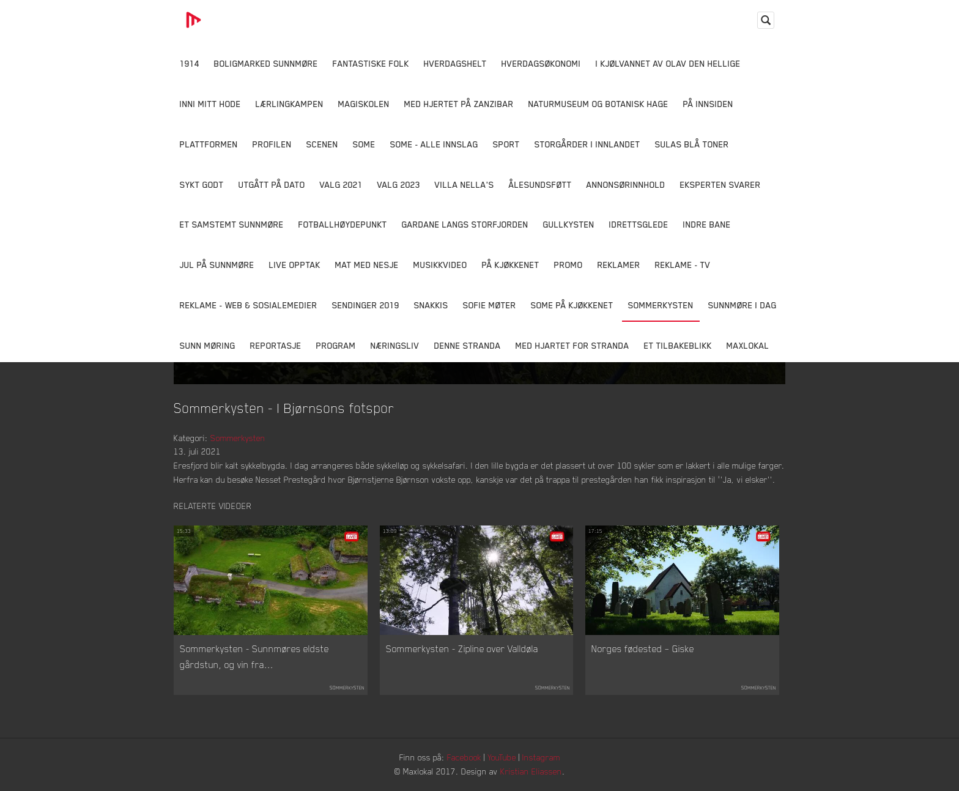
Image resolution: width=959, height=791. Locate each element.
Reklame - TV (683, 264)
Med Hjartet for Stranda (572, 345)
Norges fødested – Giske (642, 648)
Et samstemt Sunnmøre (232, 224)
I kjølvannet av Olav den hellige (668, 63)
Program (336, 345)
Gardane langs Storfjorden (465, 224)
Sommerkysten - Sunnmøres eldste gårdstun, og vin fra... (254, 656)
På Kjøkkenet (510, 264)
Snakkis (431, 305)
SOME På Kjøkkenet (572, 305)
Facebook (464, 757)
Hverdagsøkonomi (541, 63)
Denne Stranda (467, 345)
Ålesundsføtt (540, 184)
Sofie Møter (489, 305)
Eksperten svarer (720, 184)
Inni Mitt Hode (210, 103)
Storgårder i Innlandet (587, 144)
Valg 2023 (398, 184)
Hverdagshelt (455, 63)
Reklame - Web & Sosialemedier (248, 305)
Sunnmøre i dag (742, 305)
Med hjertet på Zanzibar (459, 103)
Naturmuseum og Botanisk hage (598, 103)
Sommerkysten (661, 305)
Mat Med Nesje (367, 264)
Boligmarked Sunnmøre (266, 63)
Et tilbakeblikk (678, 345)
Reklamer (619, 264)
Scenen (322, 144)
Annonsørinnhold (626, 184)
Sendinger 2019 (365, 305)
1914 (189, 63)
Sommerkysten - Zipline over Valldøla (462, 648)
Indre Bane (707, 224)
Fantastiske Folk (371, 63)
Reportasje (276, 345)
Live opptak (294, 264)
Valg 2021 (341, 184)
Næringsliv (395, 345)
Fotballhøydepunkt (342, 224)
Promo (568, 264)
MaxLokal (748, 345)
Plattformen (209, 144)
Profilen (272, 144)
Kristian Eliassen (531, 771)
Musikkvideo (440, 264)
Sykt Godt (202, 184)
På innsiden (708, 103)
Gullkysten (568, 224)
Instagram (541, 757)
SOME (364, 144)
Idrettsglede (638, 224)
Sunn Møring (207, 345)
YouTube (501, 757)
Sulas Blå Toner (692, 144)
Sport (506, 144)
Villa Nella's (464, 184)
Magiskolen (364, 103)
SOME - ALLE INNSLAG (434, 144)
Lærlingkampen (290, 103)
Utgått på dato (272, 184)
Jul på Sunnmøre (217, 264)
